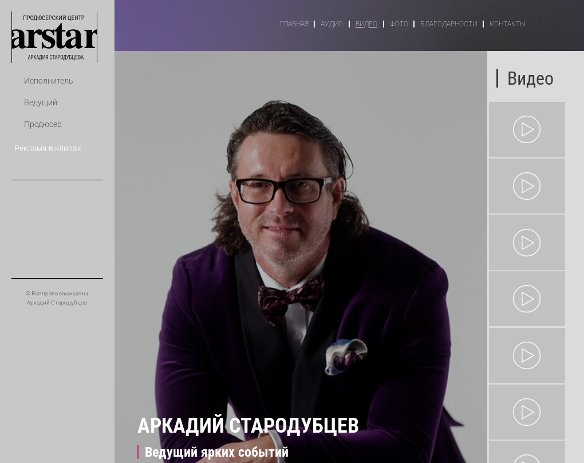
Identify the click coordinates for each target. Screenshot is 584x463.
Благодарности (448, 24)
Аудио (332, 24)
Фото (399, 24)
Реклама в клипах (47, 148)
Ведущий (40, 103)
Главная (294, 24)
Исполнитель (48, 81)
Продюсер (43, 124)
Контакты (508, 24)
